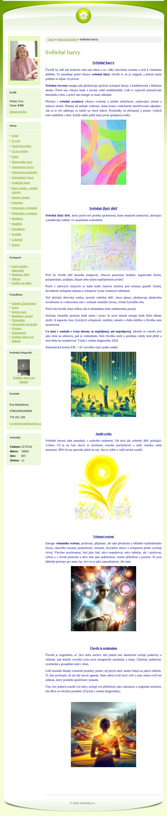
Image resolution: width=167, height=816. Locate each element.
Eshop (16, 244)
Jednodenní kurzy (23, 167)
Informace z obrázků (24, 208)
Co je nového (20, 151)
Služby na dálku (21, 283)
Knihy (15, 156)
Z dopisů (17, 239)
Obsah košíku (18, 111)
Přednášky (18, 320)
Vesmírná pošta (67, 39)
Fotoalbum (18, 229)
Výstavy (17, 328)
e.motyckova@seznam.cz (25, 423)
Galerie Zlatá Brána (24, 303)
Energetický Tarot (22, 177)
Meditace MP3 (21, 274)
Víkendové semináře (24, 172)
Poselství (17, 202)
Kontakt (16, 234)
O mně (16, 140)
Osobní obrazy (21, 197)
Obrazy (16, 279)
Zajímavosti (19, 332)
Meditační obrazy (22, 316)
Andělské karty (21, 182)
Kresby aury (19, 312)
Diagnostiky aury (22, 162)
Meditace (17, 218)
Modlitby (17, 223)
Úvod (51, 39)
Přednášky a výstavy (24, 213)
